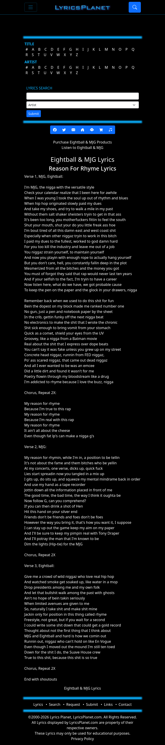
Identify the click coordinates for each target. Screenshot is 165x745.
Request (73, 704)
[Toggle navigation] (30, 7)
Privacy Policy (82, 738)
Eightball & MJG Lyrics (82, 688)
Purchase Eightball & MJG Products (82, 142)
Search (54, 704)
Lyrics (38, 704)
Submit (33, 114)
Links (108, 704)
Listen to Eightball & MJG (82, 147)
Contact (125, 704)
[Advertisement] (82, 24)
